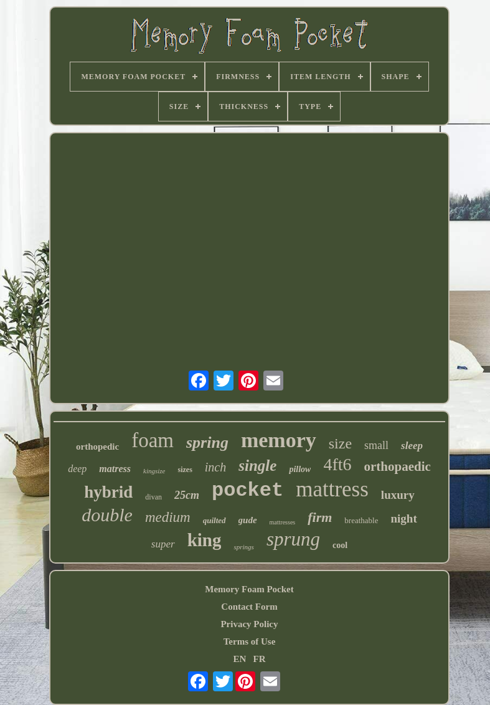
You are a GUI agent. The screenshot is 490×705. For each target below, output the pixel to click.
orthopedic (97, 447)
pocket (247, 490)
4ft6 (337, 464)
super (163, 544)
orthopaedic (397, 466)
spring (207, 442)
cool (339, 545)
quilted (214, 520)
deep (77, 468)
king (204, 540)
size (340, 443)
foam (152, 440)
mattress (332, 489)
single (257, 465)
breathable (361, 520)
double (107, 514)
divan (153, 497)
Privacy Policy (249, 624)
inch (215, 467)
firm (320, 517)
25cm (186, 495)
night (404, 518)
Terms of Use (250, 641)
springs (243, 547)
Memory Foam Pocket (249, 589)
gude (247, 520)
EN (239, 659)
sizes (184, 469)
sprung (293, 539)
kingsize (154, 471)
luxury (398, 494)
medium (168, 517)
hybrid (108, 492)
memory (278, 440)
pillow (300, 469)
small (376, 445)
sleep (412, 446)
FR (259, 659)
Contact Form (249, 607)
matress (115, 468)
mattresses (283, 522)
